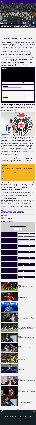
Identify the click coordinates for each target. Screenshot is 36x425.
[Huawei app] (34, 411)
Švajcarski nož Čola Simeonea (23, 297)
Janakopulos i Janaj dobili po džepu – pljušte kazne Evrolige (26, 369)
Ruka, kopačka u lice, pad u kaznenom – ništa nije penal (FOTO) (26, 358)
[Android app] (30, 411)
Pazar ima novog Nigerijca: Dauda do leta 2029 (25, 307)
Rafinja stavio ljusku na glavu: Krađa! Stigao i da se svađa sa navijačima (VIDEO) (26, 338)
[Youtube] (20, 421)
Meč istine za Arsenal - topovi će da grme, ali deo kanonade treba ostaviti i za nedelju (26, 328)
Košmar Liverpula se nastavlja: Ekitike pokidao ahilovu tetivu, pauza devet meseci (26, 287)
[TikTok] (23, 421)
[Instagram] (13, 421)
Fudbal (19, 285)
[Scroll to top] (18, 409)
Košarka (20, 346)
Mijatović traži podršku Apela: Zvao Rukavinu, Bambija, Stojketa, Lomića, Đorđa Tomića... (26, 381)
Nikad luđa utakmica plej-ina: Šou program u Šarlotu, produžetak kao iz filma (26, 348)
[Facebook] (18, 421)
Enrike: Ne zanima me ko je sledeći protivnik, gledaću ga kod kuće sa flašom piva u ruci (26, 318)
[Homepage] (34, 1)
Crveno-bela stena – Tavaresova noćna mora (26, 391)
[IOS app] (31, 411)
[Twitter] (15, 421)
